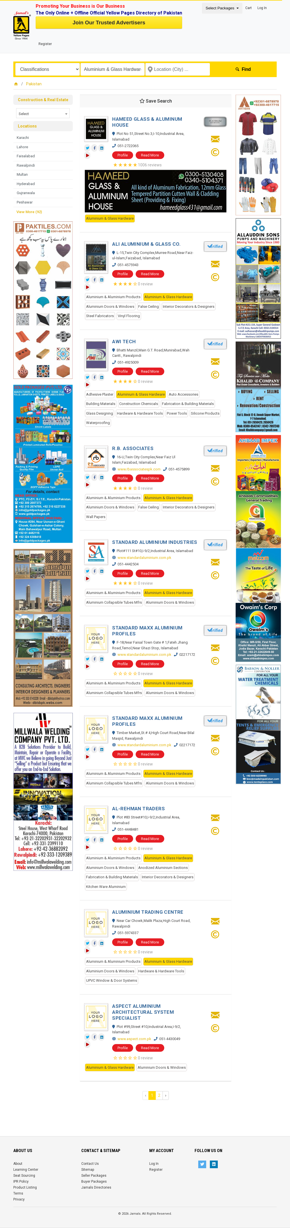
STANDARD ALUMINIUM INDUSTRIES (154, 542)
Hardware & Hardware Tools (140, 413)
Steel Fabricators (100, 316)
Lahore (22, 147)
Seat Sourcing (24, 1176)
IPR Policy (21, 1182)
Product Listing (25, 1187)
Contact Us (90, 1164)
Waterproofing (98, 423)
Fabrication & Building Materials (188, 404)
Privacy (19, 1199)
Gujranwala (26, 193)
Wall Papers (95, 517)
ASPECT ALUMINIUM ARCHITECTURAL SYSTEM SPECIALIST (143, 1012)
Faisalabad (26, 156)
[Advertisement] (43, 956)
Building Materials (100, 404)
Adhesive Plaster (99, 394)
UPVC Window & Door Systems (111, 980)
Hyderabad (26, 184)
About (17, 1164)
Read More (150, 155)
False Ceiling (148, 306)
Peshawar (25, 202)
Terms (18, 1193)
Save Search (156, 101)
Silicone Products (205, 413)
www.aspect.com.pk (134, 1039)
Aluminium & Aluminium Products (113, 297)
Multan (22, 174)
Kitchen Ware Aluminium (106, 887)
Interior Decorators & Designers (188, 306)
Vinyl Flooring (129, 316)
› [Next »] (165, 1095)
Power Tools (177, 413)
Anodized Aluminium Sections (163, 868)
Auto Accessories (183, 394)
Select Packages (220, 8)
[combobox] (43, 113)
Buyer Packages (94, 1182)
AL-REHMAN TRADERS (138, 808)
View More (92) (29, 212)
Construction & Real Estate (43, 99)
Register (45, 44)
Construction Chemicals (138, 404)
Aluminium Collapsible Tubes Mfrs (114, 602)
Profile (123, 155)
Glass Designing (99, 413)
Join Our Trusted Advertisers (108, 23)
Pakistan (34, 84)
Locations (27, 126)
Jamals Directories (96, 1187)
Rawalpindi (26, 165)
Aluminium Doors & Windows (110, 306)
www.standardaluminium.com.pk (144, 557)
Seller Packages (93, 1176)
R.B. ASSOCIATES (132, 448)
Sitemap (87, 1170)
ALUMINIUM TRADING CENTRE (148, 912)
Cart (248, 8)
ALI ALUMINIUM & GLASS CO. (146, 244)
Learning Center (25, 1170)
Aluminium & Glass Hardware (110, 218)
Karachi (23, 137)
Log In (262, 8)
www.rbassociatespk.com (139, 469)
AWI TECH (124, 341)
